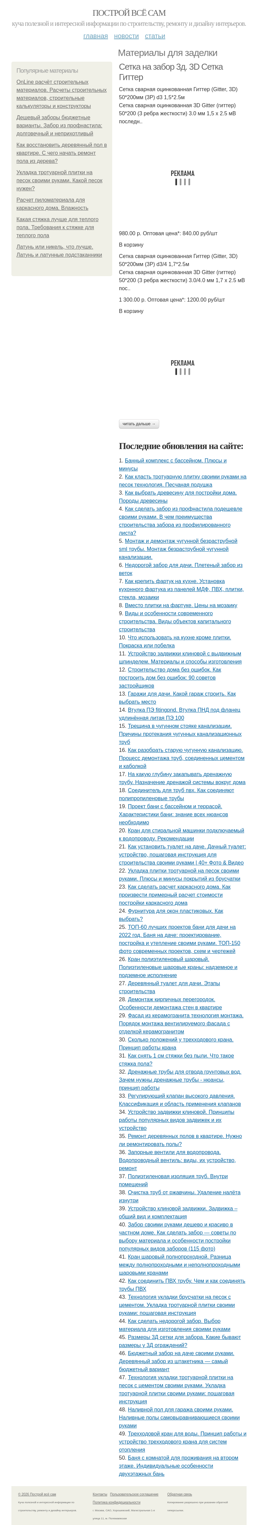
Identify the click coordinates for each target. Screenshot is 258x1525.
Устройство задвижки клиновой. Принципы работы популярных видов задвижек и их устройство (176, 1120)
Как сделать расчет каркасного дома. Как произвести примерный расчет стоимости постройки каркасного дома (174, 895)
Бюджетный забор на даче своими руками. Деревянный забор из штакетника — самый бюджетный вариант (176, 1361)
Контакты (100, 1494)
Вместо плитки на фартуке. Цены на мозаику (181, 605)
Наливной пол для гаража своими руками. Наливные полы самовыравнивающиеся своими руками (179, 1417)
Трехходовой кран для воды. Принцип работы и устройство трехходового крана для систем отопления (183, 1442)
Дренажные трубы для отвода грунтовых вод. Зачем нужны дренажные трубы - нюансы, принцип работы (180, 1080)
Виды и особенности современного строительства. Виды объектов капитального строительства (175, 621)
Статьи (155, 36)
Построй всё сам (128, 13)
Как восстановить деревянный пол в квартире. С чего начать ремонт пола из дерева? (61, 153)
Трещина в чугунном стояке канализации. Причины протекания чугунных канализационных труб (180, 734)
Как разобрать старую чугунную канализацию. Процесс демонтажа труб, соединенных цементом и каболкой (182, 758)
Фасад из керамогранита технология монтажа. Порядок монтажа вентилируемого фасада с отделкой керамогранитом (181, 1023)
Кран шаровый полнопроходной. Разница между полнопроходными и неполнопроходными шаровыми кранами (179, 1265)
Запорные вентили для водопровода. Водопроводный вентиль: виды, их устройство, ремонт (177, 1160)
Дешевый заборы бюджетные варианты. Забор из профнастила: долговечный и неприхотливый (59, 125)
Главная (95, 36)
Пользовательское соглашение (134, 1494)
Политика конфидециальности (116, 1502)
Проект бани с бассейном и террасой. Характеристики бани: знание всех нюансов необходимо (173, 814)
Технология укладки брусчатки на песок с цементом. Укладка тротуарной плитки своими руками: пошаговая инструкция (177, 1305)
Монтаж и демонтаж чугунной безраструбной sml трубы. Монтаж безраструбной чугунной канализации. (178, 549)
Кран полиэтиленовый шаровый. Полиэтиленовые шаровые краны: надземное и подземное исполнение (178, 967)
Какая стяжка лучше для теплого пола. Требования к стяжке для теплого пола (57, 227)
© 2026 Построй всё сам (37, 1494)
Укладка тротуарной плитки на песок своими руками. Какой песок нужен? (59, 180)
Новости (126, 36)
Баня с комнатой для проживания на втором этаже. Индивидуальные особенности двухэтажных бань (178, 1466)
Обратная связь (179, 1494)
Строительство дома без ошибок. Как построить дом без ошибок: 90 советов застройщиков (170, 678)
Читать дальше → (139, 424)
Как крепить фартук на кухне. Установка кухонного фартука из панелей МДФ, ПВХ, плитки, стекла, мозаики (181, 589)
